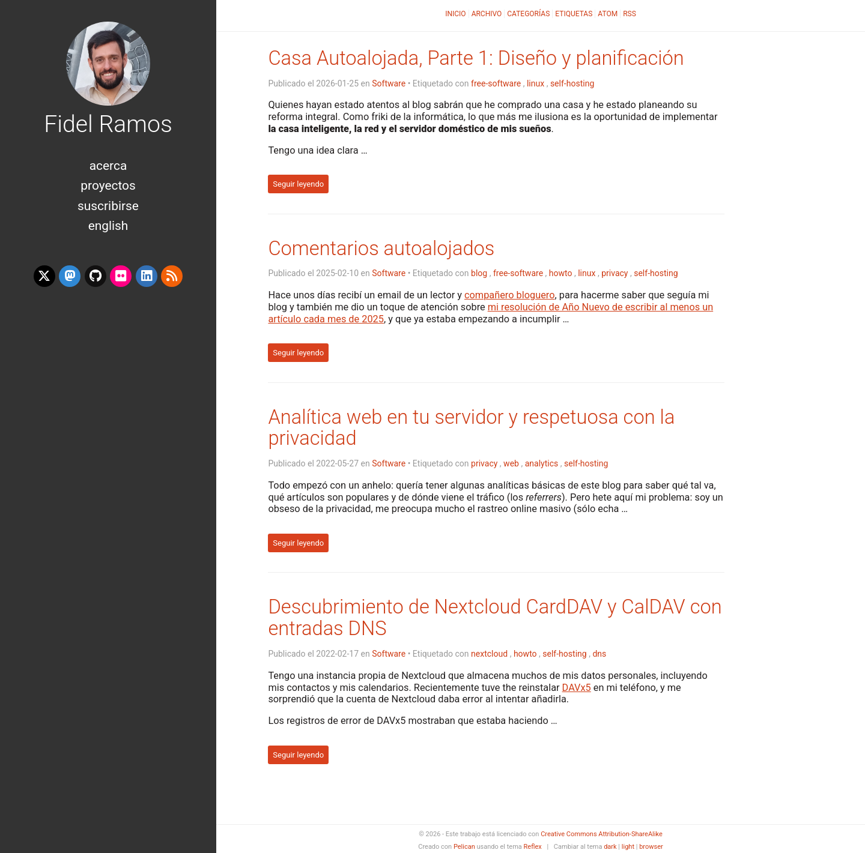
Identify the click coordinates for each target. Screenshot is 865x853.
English (108, 226)
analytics (542, 463)
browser (651, 847)
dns (599, 654)
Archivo (487, 14)
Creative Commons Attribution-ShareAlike (602, 834)
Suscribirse (108, 206)
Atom (608, 14)
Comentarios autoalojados (381, 248)
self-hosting (572, 83)
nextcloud (489, 654)
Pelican (464, 847)
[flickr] (121, 276)
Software (388, 83)
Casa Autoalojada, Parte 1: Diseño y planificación (476, 58)
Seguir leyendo (298, 183)
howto (560, 273)
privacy (614, 273)
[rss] (172, 276)
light (628, 847)
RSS (629, 14)
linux (535, 83)
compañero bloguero (509, 295)
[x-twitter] (44, 276)
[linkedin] (146, 276)
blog (479, 273)
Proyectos (107, 185)
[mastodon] (69, 276)
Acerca (108, 165)
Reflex (533, 847)
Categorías (528, 14)
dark (610, 847)
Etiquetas (573, 14)
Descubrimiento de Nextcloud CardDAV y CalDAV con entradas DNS (494, 617)
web (511, 463)
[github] (95, 276)
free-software (496, 83)
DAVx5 (576, 687)
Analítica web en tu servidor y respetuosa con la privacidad (471, 428)
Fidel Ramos (108, 124)
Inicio (455, 14)
